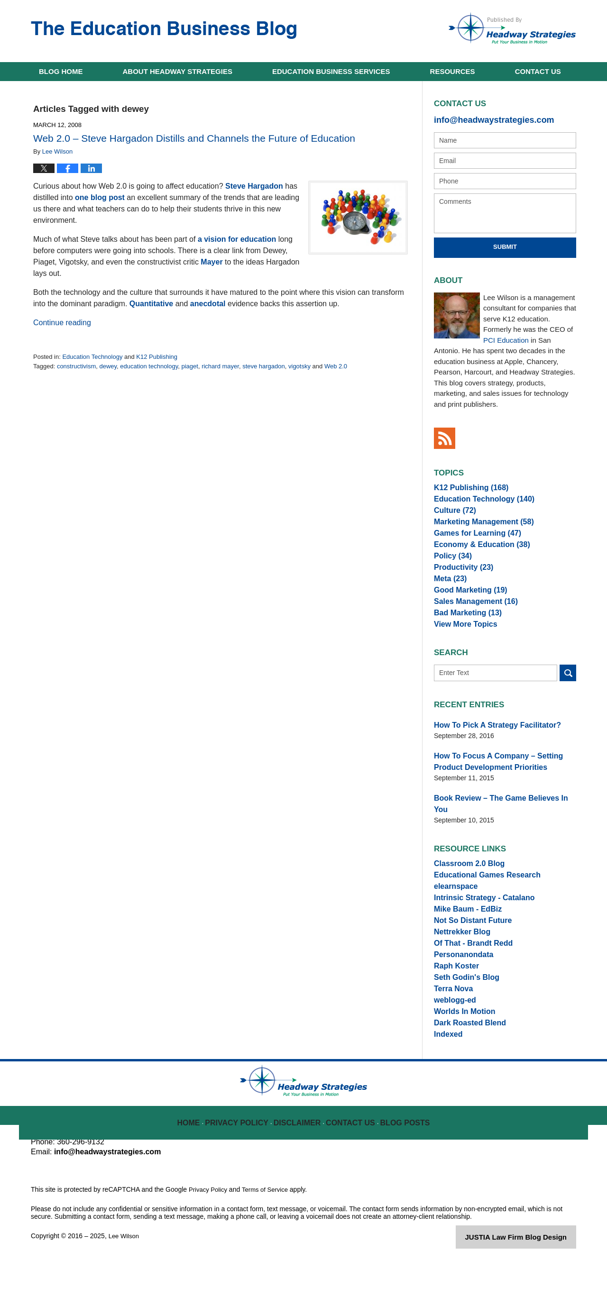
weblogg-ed (452, 1047)
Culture (452, 515)
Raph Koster (453, 1005)
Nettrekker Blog (458, 963)
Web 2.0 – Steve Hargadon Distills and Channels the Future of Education (194, 138)
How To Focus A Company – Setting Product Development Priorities (504, 790)
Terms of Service (269, 1246)
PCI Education (506, 338)
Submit (505, 244)
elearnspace (453, 907)
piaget (190, 366)
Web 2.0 (335, 366)
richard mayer (220, 366)
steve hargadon (263, 366)
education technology (149, 366)
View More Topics (461, 654)
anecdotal (208, 304)
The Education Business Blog (163, 30)
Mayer (211, 262)
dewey (108, 366)
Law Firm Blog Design (531, 1293)
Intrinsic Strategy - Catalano (478, 921)
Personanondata (460, 991)
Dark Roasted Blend (465, 1075)
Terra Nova (451, 1033)
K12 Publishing (156, 356)
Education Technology (92, 356)
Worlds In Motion (460, 1061)
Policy (450, 571)
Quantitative (151, 304)
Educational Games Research (480, 893)
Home (61, 71)
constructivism (76, 366)
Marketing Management (477, 528)
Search (568, 704)
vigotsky (299, 366)
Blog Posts (404, 1172)
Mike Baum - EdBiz (463, 935)
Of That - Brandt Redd (468, 977)
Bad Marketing (463, 640)
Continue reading (62, 323)
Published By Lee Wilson (512, 28)
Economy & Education (476, 556)
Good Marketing (466, 612)
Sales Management (470, 626)
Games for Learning (472, 543)
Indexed (446, 1089)
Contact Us (351, 1172)
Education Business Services (331, 71)
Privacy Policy (242, 1172)
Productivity (460, 584)
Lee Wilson (125, 1292)
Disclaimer (299, 1172)
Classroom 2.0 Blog (465, 879)
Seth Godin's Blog (462, 1019)
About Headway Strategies (177, 71)
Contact (538, 71)
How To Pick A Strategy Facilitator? (489, 756)
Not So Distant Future (468, 949)
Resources (452, 71)
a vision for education (237, 239)
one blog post (100, 197)
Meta (448, 599)
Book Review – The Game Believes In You (499, 825)
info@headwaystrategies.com (484, 119)
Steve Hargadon (254, 186)
